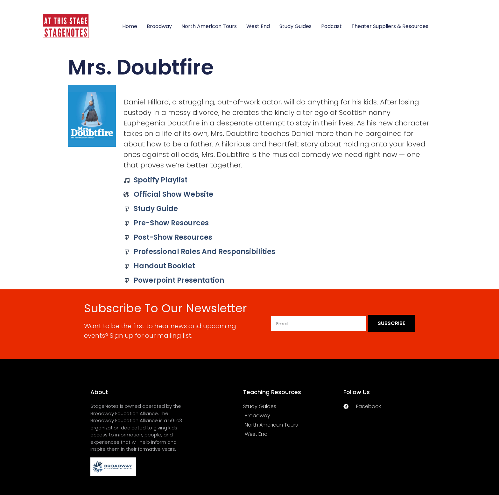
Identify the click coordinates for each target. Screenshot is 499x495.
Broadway (159, 26)
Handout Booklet (164, 266)
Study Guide (156, 209)
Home (129, 26)
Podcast (331, 26)
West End (258, 26)
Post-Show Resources (173, 237)
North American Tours (209, 26)
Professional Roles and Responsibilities (204, 252)
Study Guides (295, 26)
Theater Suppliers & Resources (389, 26)
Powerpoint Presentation (179, 280)
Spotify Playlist (160, 180)
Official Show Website (173, 194)
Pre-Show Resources (171, 223)
